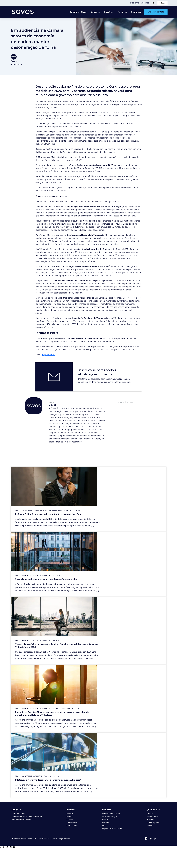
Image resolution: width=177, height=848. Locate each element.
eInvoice (69, 813)
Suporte (145, 3)
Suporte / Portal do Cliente (112, 829)
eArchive (69, 820)
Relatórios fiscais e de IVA (21, 820)
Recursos (122, 12)
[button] (121, 407)
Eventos (105, 820)
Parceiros (150, 820)
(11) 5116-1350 (44, 839)
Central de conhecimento (111, 813)
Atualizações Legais (109, 816)
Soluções (95, 12)
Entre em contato (156, 12)
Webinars (105, 823)
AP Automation (72, 823)
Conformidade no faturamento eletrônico (27, 816)
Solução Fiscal (71, 826)
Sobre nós (136, 12)
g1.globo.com (48, 354)
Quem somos (153, 810)
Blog (104, 826)
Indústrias (108, 12)
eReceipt (69, 816)
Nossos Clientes (152, 816)
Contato (150, 813)
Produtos (70, 810)
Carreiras (134, 3)
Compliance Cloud (77, 12)
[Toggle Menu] (153, 3)
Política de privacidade (61, 839)
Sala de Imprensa (153, 823)
